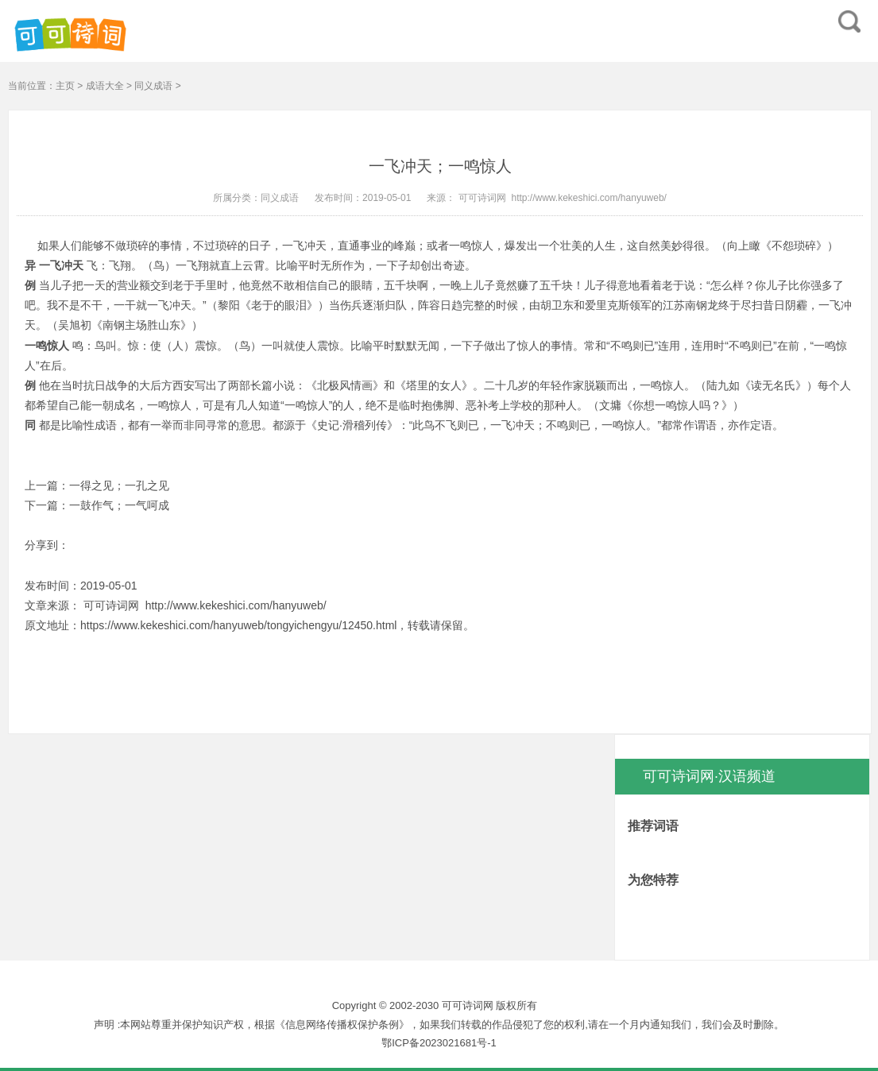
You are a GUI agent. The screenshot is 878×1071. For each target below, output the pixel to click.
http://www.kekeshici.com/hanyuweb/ (588, 197)
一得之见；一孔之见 (119, 485)
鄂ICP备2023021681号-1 (439, 1043)
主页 (65, 85)
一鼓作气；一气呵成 (119, 505)
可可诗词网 (480, 197)
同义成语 (153, 85)
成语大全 (105, 85)
